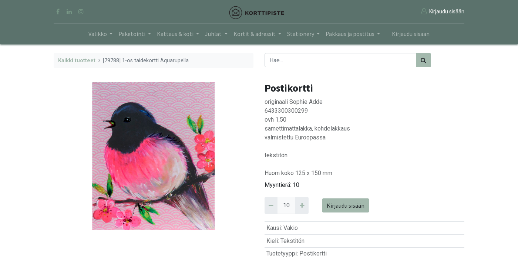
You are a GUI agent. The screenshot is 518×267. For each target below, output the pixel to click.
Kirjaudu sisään (411, 33)
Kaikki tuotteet (76, 60)
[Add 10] (301, 205)
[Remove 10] (271, 205)
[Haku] (423, 60)
